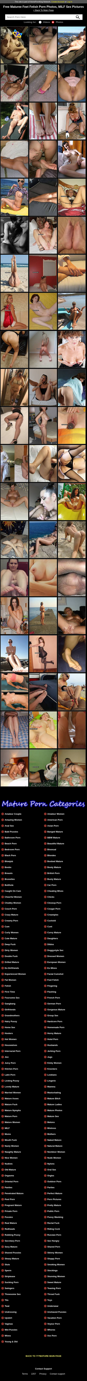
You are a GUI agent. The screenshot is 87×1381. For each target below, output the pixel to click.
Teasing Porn (54, 1288)
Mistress (51, 1128)
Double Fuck (11, 956)
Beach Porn (11, 843)
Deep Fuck (10, 944)
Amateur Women (55, 814)
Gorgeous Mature (56, 1009)
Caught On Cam (13, 891)
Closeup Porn (54, 903)
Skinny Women (55, 1252)
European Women (56, 962)
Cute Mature (11, 938)
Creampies (52, 914)
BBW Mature (53, 837)
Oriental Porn (11, 1181)
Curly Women (12, 932)
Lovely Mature (12, 1086)
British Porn (53, 873)
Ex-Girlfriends (12, 968)
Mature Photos (54, 1110)
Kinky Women (54, 1063)
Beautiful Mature (55, 843)
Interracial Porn (13, 1051)
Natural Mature (54, 1146)
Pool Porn (10, 1199)
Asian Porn (53, 826)
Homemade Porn (55, 1027)
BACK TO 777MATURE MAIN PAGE (43, 1356)
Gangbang (10, 1003)
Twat (7, 1306)
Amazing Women (13, 820)
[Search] (44, 17)
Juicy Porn (10, 1063)
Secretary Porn (12, 1241)
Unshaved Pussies (56, 1312)
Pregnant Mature (13, 1205)
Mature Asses (12, 1098)
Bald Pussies (11, 831)
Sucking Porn (12, 1282)
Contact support (57, 1374)
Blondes (51, 855)
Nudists (9, 1163)
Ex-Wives (52, 968)
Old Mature (10, 1169)
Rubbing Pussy (12, 1235)
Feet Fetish (53, 980)
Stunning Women (56, 1276)
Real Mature (11, 1223)
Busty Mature (54, 879)
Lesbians (51, 1075)
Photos (57, 22)
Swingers (9, 1288)
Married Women (13, 1092)
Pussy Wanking (55, 1217)
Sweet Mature (54, 1282)
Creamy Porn (11, 920)
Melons (51, 1122)
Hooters (9, 1033)
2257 (33, 1374)
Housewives (11, 1045)
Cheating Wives (55, 891)
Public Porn (53, 1211)
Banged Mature (55, 831)
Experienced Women (15, 974)
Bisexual (51, 849)
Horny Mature (54, 1033)
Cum (7, 926)
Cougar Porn (53, 909)
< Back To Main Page (43, 10)
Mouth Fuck (11, 1140)
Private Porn (11, 1211)
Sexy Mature (11, 1246)
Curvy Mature (54, 932)
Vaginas (9, 1324)
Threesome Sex (13, 1294)
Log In (69, 2)
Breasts (9, 873)
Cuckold (51, 920)
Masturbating (54, 1092)
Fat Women (10, 980)
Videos (44, 22)
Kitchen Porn (11, 1069)
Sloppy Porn (53, 1258)
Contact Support (43, 1368)
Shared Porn (53, 1246)
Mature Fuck (11, 1104)
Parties (50, 1187)
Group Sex (52, 1015)
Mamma (51, 1086)
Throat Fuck (53, 1294)
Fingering (52, 986)
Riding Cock (53, 1229)
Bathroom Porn (12, 837)
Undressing (11, 1312)
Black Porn (10, 855)
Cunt (49, 926)
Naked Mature (54, 1140)
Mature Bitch (53, 1098)
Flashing (51, 992)
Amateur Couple (13, 814)
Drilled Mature (12, 962)
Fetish (8, 986)
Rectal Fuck (53, 1223)
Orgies (50, 1175)
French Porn (53, 997)
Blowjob (9, 861)
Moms (8, 1134)
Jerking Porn (53, 1051)
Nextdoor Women (56, 1152)
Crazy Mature (11, 914)
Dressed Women (55, 956)
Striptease (10, 1276)
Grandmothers (12, 1015)
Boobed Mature (55, 861)
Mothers (51, 1134)
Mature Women (12, 1122)
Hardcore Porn (54, 1021)
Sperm (8, 1270)
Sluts (7, 1264)
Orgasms (9, 1175)
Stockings (52, 1270)
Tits (7, 1300)
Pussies (9, 1217)
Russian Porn (54, 1235)
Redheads (10, 1229)
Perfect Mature (54, 1193)
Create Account (57, 2)
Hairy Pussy (11, 1021)
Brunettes (10, 879)
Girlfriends (10, 1009)
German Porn (54, 1003)
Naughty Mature (13, 1152)
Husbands (52, 1045)
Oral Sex (51, 1169)
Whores (51, 1329)
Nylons (50, 1163)
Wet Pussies (11, 1329)
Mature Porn (11, 1116)
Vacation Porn (54, 1318)
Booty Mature (54, 867)
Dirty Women (11, 950)
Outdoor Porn (54, 1181)
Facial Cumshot (55, 974)
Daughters (52, 938)
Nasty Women (12, 1146)
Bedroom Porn (12, 849)
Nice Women (11, 1158)
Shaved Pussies (13, 1252)
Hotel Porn (52, 1039)
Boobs (8, 867)
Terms (25, 1374)
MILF (7, 1128)
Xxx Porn (51, 1335)
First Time (10, 992)
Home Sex (10, 1027)
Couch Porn (11, 909)
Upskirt (8, 1318)
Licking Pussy (12, 1080)
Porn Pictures (54, 1199)
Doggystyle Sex (55, 950)
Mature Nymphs (13, 1110)
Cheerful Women (13, 897)
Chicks (50, 897)
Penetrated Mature (14, 1193)
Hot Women (11, 1039)
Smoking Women (56, 1264)
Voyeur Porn (53, 1324)
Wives (8, 1335)
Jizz (7, 1057)
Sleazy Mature (12, 1258)
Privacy (43, 1374)
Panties (8, 1187)
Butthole (9, 885)
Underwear (52, 1306)
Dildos (50, 944)
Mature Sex (53, 1116)
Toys (49, 1300)
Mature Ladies (54, 1104)
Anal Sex (9, 826)
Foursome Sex (12, 997)
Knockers (52, 1069)
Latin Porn (10, 1075)
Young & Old (11, 1341)
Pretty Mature (54, 1205)
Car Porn (51, 885)
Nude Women (54, 1158)
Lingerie (51, 1080)
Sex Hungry (53, 1241)
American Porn (55, 820)
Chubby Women (13, 903)
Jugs (49, 1057)
